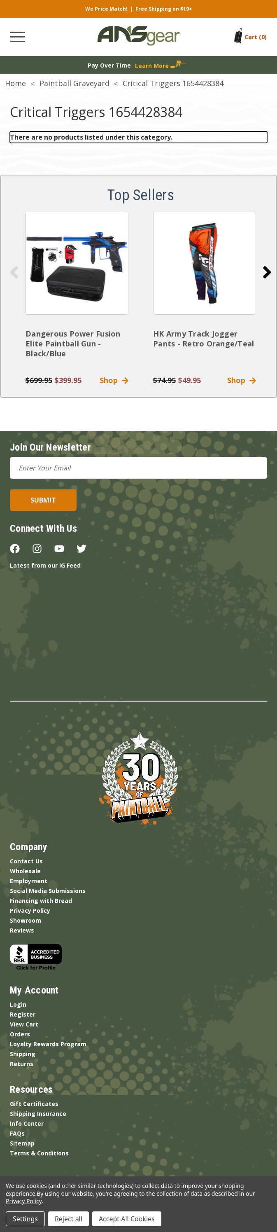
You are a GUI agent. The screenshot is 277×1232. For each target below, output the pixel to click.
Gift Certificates (34, 1104)
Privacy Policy (30, 910)
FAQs (17, 1133)
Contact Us (26, 861)
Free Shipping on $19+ (163, 8)
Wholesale (25, 871)
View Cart (24, 1024)
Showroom (25, 920)
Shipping (22, 1054)
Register (22, 1014)
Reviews (22, 930)
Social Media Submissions (48, 891)
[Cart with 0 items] (255, 37)
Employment (28, 881)
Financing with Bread (41, 901)
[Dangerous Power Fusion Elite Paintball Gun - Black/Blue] (77, 263)
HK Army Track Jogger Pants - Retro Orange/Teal (203, 338)
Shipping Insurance (38, 1113)
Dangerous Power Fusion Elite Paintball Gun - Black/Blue (73, 343)
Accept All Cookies (127, 1218)
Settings (25, 1218)
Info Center (27, 1123)
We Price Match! (106, 8)
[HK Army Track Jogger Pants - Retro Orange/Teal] (204, 263)
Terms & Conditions (39, 1153)
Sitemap (22, 1143)
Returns (21, 1064)
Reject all (68, 1218)
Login (18, 1004)
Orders (20, 1034)
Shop (114, 380)
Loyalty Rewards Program (48, 1044)
